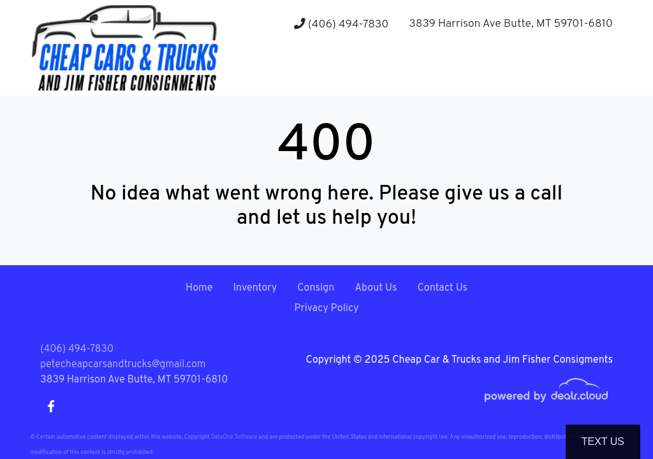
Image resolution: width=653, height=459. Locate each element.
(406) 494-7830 (341, 24)
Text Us (603, 441)
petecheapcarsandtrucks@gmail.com (123, 364)
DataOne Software (234, 437)
